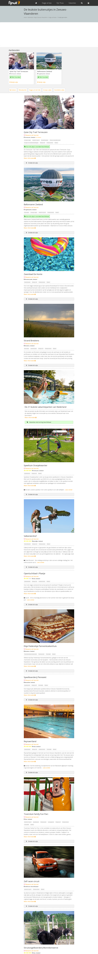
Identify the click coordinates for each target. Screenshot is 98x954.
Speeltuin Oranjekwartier (35, 465)
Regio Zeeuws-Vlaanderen (41, 17)
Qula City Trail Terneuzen (19, 71)
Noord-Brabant (34, 886)
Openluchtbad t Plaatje (34, 573)
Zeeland (19, 74)
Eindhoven (27, 886)
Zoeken (13, 90)
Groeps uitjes (47, 90)
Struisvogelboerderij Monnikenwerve (41, 947)
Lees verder (68, 490)
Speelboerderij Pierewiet (35, 677)
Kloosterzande (28, 279)
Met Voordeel (15, 77)
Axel (34, 578)
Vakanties (72, 3)
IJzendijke (35, 541)
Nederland (30, 17)
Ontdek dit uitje (32, 163)
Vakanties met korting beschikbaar (39, 422)
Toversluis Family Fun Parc (36, 814)
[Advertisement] (49, 34)
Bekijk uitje (14, 82)
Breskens (27, 346)
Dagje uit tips (47, 3)
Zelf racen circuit (31, 881)
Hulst (34, 746)
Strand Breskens (31, 340)
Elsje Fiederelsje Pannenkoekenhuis (40, 646)
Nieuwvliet (27, 682)
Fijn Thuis (60, 3)
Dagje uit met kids (34, 90)
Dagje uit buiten (52, 17)
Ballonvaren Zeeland (44, 71)
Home (25, 17)
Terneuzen (13, 74)
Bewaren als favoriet (32, 135)
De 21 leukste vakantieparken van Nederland (45, 407)
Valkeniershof (30, 536)
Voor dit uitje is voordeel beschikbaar (36, 147)
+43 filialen (38, 137)
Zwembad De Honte (33, 274)
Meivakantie (22, 90)
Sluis (26, 819)
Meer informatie (30, 158)
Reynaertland (30, 741)
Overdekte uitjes (59, 90)
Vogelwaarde (41, 74)
